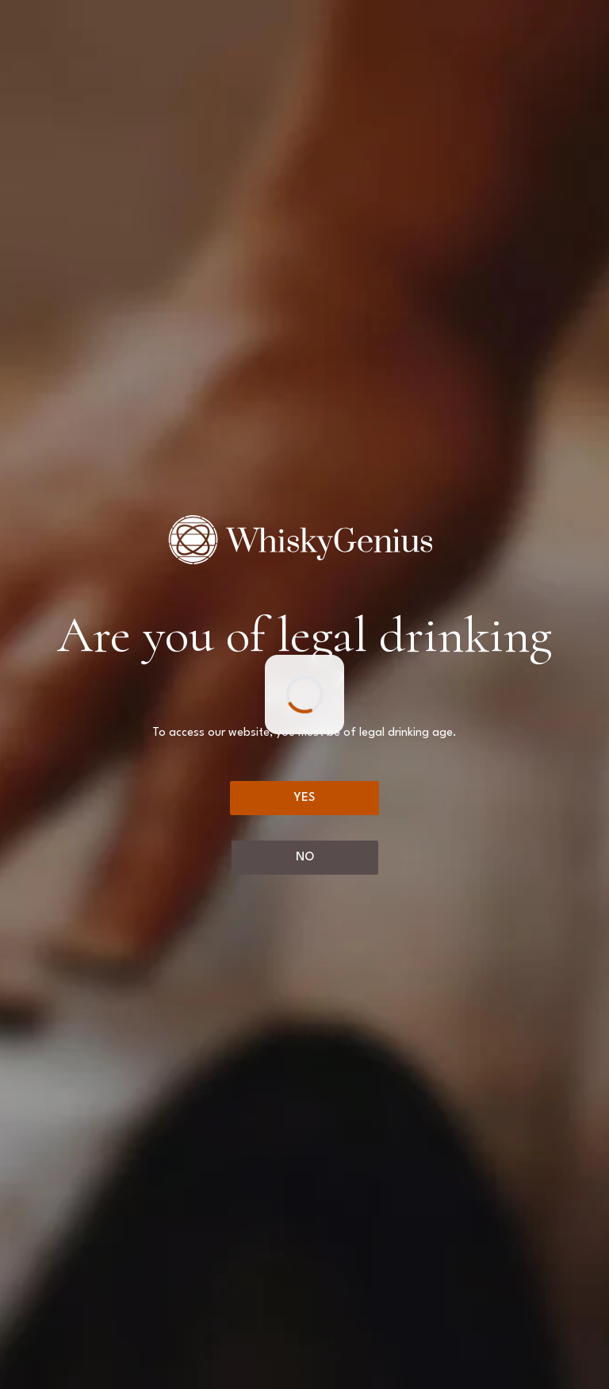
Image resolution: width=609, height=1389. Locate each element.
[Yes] (304, 798)
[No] (305, 858)
